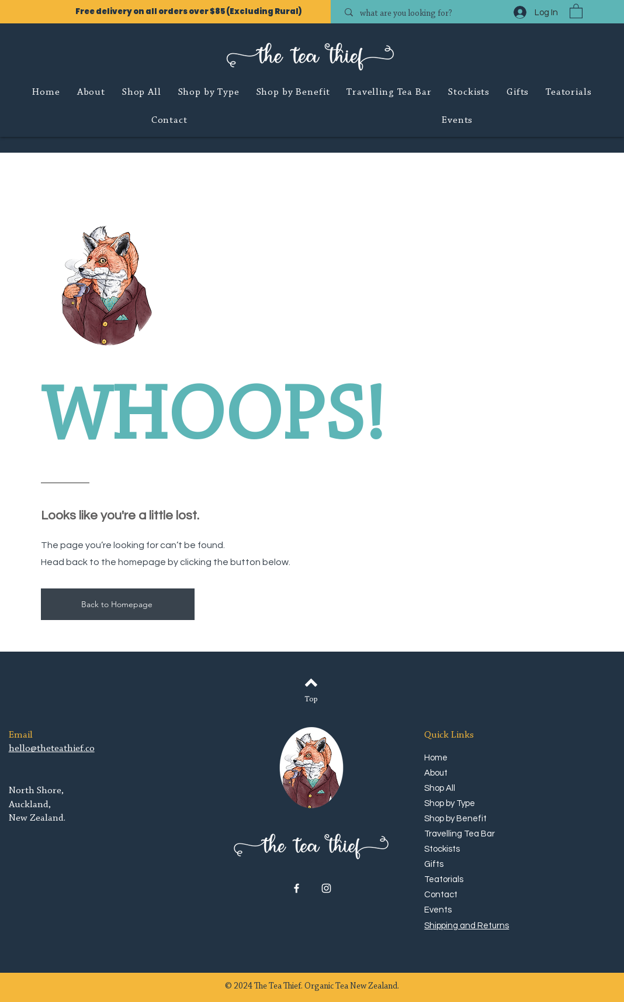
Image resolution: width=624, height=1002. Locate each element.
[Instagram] (326, 888)
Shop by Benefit (455, 818)
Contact (440, 894)
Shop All (439, 788)
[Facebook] (296, 888)
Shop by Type (449, 803)
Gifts (433, 864)
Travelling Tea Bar (457, 833)
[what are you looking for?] (421, 14)
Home (436, 757)
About (436, 773)
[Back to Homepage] (118, 604)
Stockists (442, 849)
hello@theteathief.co (52, 748)
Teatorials (443, 879)
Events (438, 909)
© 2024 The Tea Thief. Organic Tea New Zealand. (312, 986)
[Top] (311, 700)
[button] (576, 10)
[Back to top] (311, 682)
